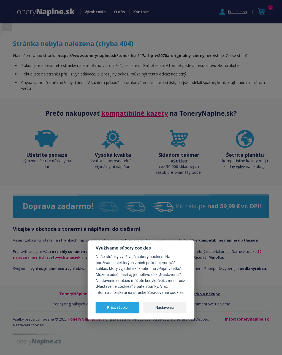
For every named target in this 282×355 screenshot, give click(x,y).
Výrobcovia (95, 11)
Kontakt (141, 11)
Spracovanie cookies (165, 292)
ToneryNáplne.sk (84, 319)
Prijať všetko (117, 307)
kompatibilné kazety (134, 113)
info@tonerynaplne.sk (247, 319)
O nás (119, 11)
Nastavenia (165, 307)
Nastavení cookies (28, 325)
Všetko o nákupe (204, 293)
